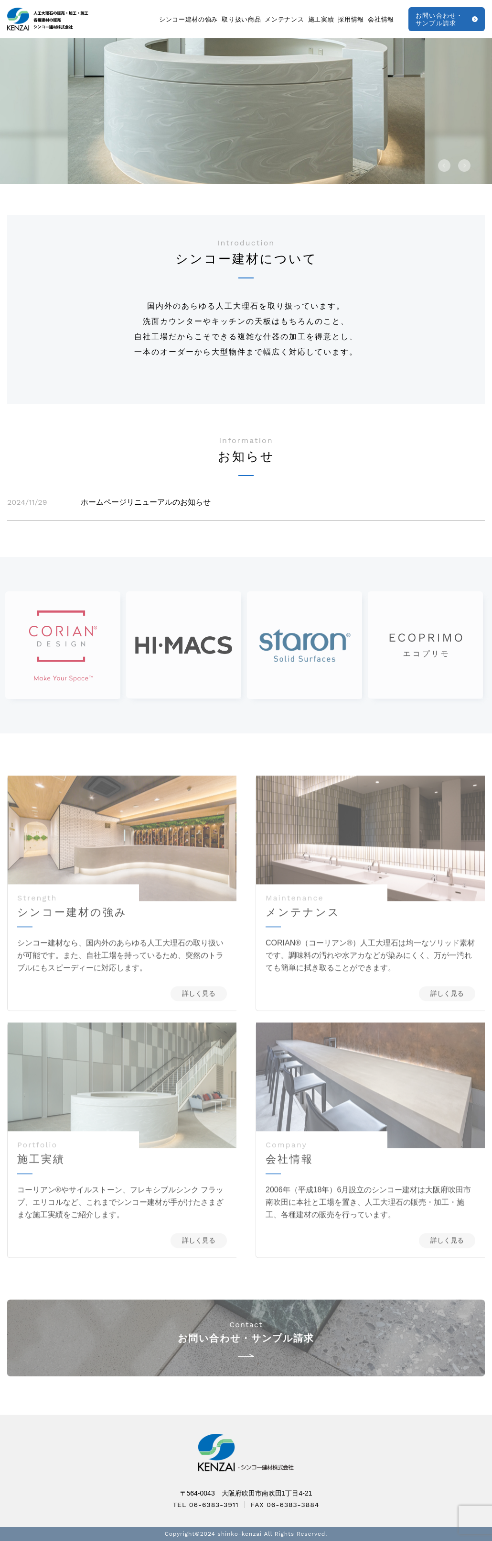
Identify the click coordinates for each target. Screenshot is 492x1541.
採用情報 (351, 19)
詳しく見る (198, 1006)
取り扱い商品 (241, 19)
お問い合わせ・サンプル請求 (439, 19)
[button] (444, 165)
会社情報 (381, 19)
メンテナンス (284, 19)
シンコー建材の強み (188, 19)
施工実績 (321, 19)
